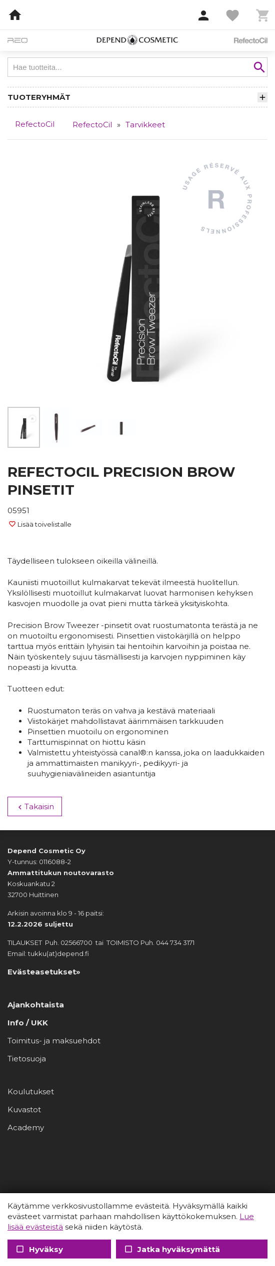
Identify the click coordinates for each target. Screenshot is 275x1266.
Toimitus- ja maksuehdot (54, 1040)
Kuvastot (24, 1109)
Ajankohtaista (36, 1004)
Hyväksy (39, 1249)
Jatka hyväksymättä (172, 1249)
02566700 (76, 943)
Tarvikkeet (145, 124)
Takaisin (35, 807)
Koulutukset (31, 1091)
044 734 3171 (175, 943)
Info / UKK (28, 1022)
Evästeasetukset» (44, 971)
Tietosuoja (27, 1058)
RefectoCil (34, 124)
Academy (26, 1127)
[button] (203, 15)
